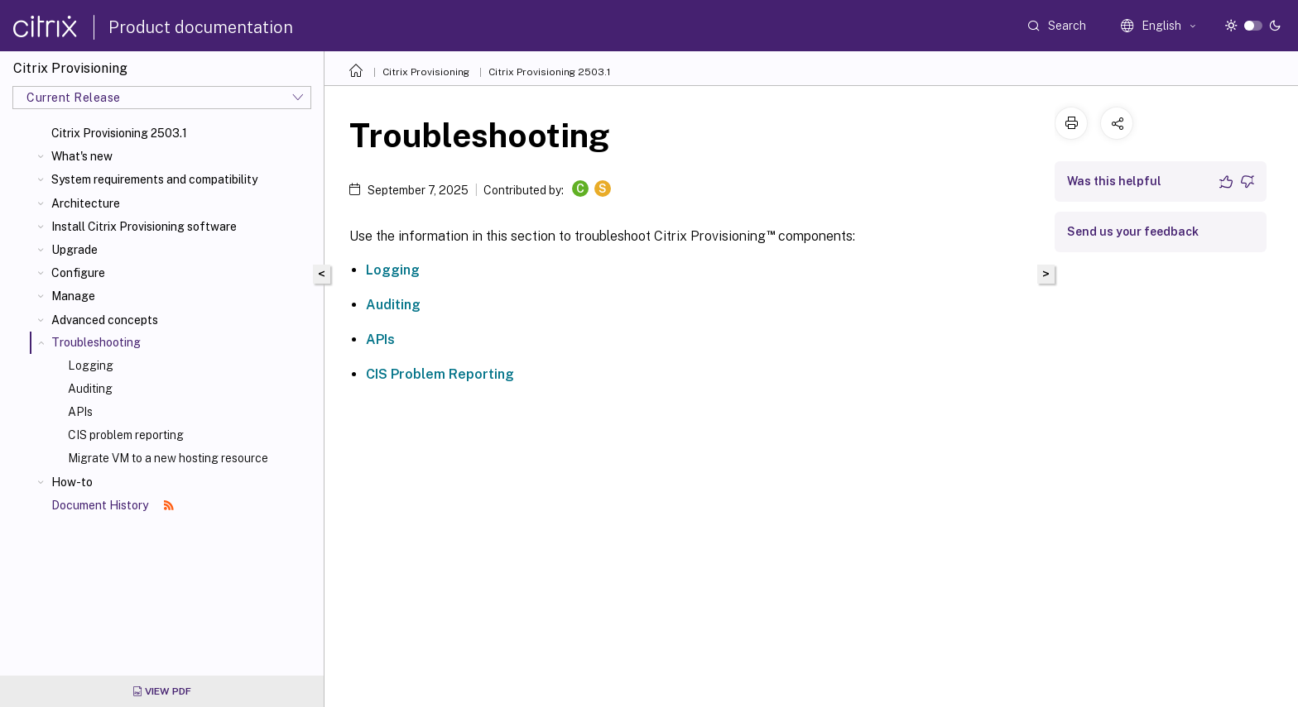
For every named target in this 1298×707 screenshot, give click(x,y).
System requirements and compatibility (154, 179)
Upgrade (74, 249)
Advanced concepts (104, 320)
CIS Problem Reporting (440, 374)
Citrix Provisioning (425, 72)
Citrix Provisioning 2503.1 (119, 133)
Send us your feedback (1133, 231)
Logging (90, 365)
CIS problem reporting (126, 435)
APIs (80, 411)
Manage (73, 296)
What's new (82, 156)
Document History (112, 505)
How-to (72, 482)
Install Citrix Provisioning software (144, 226)
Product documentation (200, 27)
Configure (78, 272)
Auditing (90, 388)
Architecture (85, 203)
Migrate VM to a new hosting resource (168, 458)
